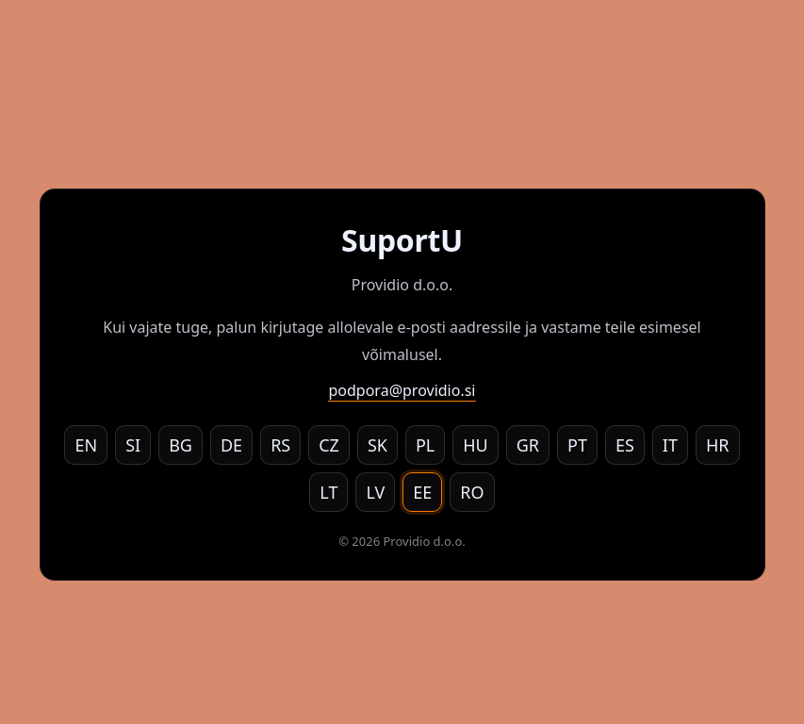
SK (377, 445)
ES (624, 445)
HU (475, 445)
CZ (329, 445)
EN (85, 445)
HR (718, 445)
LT (328, 492)
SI (132, 445)
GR (528, 445)
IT (670, 445)
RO (472, 492)
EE (422, 492)
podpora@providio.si (401, 390)
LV (375, 492)
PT (577, 445)
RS (280, 445)
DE (231, 445)
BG (180, 445)
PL (425, 445)
